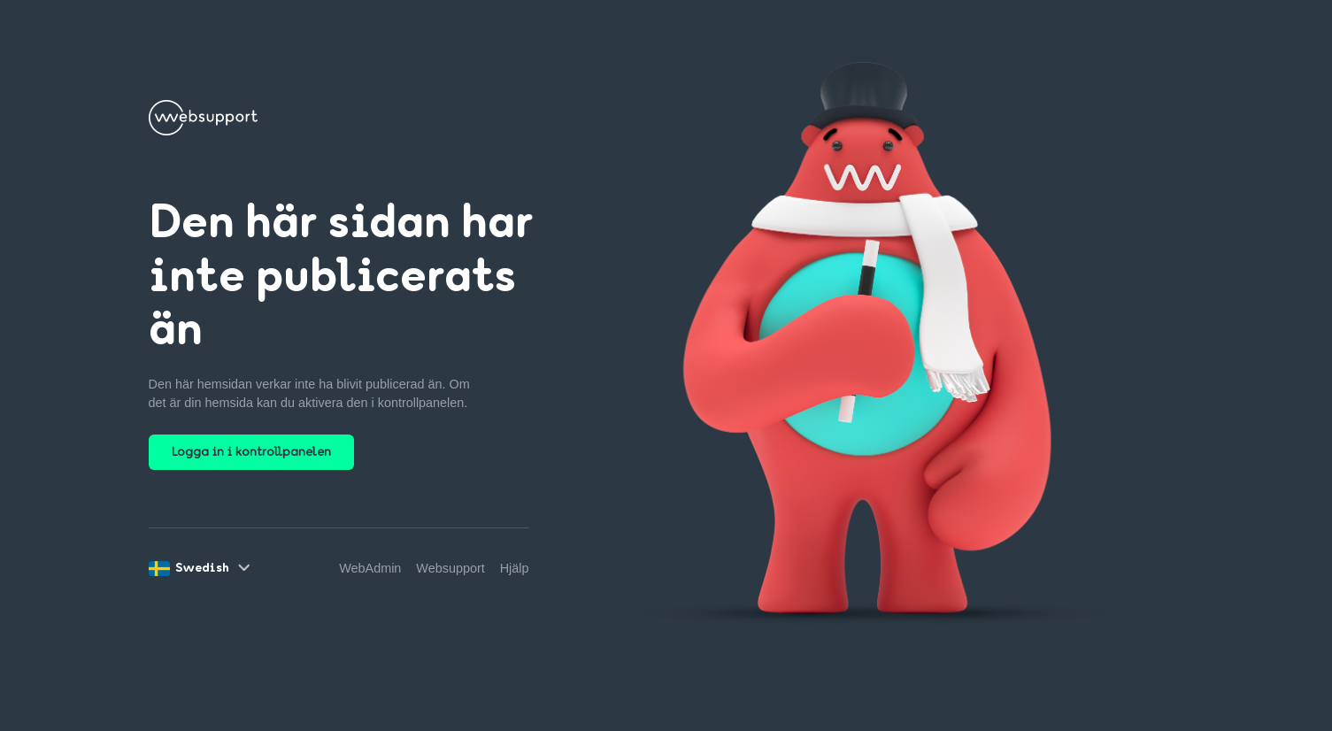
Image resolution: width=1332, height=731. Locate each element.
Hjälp (514, 568)
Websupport (450, 568)
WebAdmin (370, 568)
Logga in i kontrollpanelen (251, 452)
